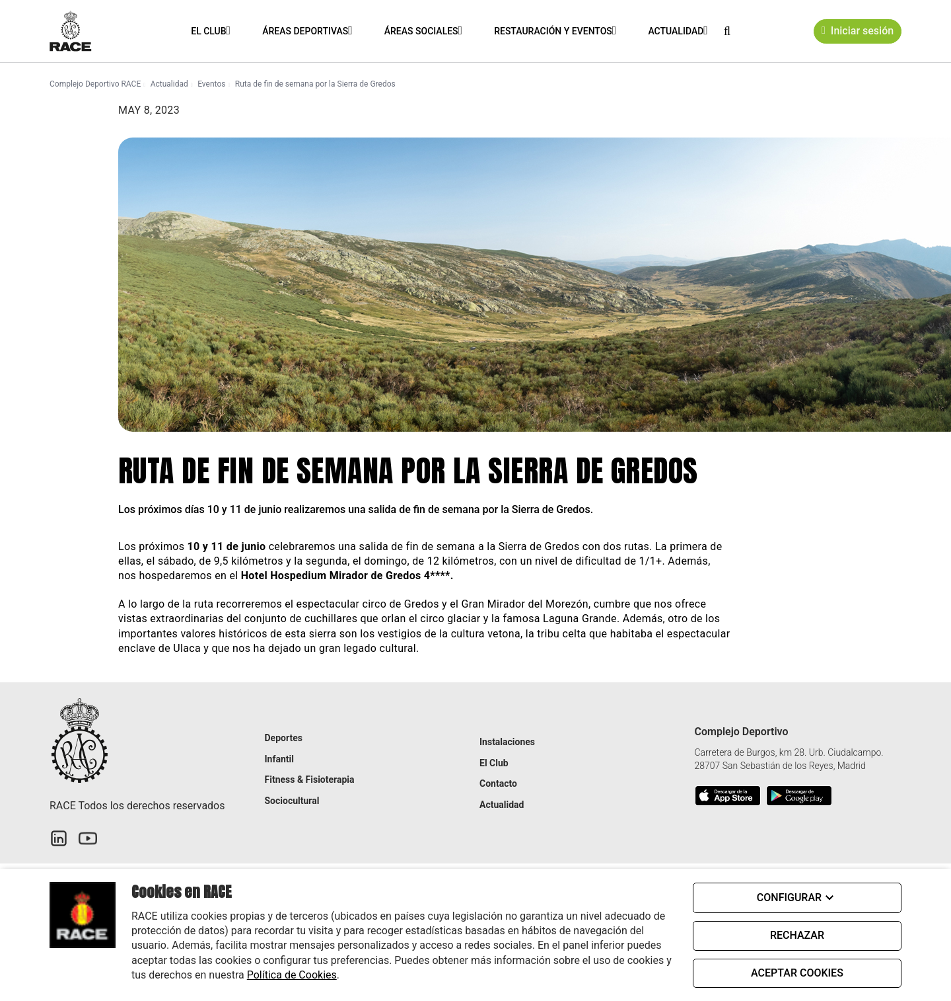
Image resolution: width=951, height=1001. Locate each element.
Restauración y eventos (552, 31)
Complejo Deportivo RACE (95, 84)
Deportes (283, 738)
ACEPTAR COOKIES (797, 973)
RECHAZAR (797, 935)
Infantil (279, 759)
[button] (726, 30)
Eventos (211, 84)
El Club (207, 31)
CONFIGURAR (797, 898)
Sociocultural (292, 800)
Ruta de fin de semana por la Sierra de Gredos (315, 84)
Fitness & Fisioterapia (310, 779)
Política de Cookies (292, 975)
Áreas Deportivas (304, 31)
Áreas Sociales (421, 31)
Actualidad (675, 31)
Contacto (498, 783)
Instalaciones (507, 742)
